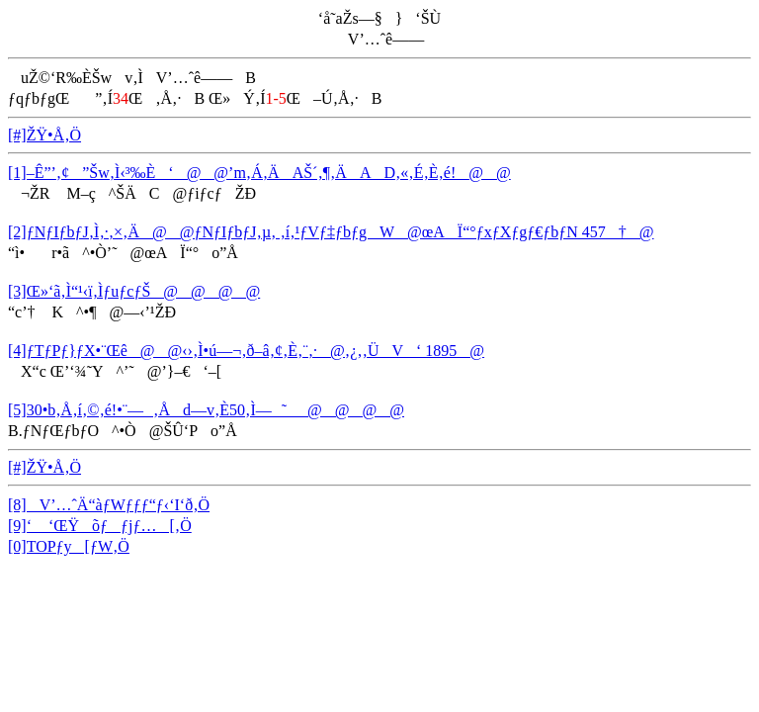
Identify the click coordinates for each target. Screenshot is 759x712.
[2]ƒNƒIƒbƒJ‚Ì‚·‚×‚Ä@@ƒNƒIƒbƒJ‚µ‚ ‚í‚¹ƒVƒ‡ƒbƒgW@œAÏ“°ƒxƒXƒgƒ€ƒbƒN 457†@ (331, 231)
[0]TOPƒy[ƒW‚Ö (68, 546)
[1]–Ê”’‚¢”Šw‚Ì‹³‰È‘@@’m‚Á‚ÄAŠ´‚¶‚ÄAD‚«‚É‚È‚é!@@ (259, 172)
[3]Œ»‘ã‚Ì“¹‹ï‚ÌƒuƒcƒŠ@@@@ (134, 291)
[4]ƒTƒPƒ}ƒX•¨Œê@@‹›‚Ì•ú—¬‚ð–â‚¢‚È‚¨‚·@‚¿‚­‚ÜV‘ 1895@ (246, 350)
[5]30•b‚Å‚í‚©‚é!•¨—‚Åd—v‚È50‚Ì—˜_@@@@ (206, 409)
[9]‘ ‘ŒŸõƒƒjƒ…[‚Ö (100, 525)
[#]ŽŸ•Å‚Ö (44, 135)
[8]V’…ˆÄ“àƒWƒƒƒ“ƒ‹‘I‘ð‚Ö (109, 504)
